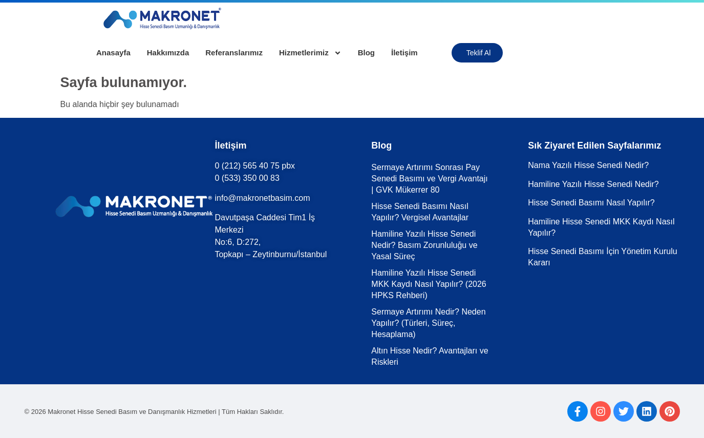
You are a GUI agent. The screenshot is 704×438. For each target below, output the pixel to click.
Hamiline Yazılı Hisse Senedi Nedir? (593, 184)
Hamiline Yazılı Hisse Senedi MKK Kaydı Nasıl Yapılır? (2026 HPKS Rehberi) (428, 284)
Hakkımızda (168, 52)
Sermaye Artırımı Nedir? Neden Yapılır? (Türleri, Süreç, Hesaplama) (428, 323)
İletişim (404, 52)
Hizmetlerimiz (310, 53)
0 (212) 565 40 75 (247, 165)
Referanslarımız (234, 52)
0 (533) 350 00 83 (247, 178)
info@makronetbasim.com (262, 198)
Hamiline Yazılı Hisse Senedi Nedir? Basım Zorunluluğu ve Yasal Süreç (424, 245)
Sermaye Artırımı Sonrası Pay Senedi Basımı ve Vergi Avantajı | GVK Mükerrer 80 (429, 178)
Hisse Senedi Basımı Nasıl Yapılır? (591, 202)
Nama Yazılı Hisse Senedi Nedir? (588, 165)
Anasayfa (113, 52)
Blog (366, 52)
